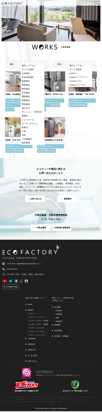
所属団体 (58, 322)
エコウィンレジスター (36, 328)
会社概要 (57, 308)
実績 (56, 318)
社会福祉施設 (19, 100)
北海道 (9, 100)
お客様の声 (32, 350)
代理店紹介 (32, 345)
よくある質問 (32, 356)
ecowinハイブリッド (15, 105)
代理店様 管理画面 (61, 337)
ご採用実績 (32, 339)
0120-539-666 (12, 270)
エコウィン (32, 314)
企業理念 (58, 311)
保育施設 (51, 151)
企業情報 (58, 315)
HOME (30, 305)
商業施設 (83, 105)
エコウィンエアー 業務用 (38, 325)
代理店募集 (58, 331)
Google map (11, 287)
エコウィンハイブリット (37, 318)
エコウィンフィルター (36, 332)
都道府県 (10, 109)
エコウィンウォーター (36, 336)
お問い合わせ (32, 362)
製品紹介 (31, 311)
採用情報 (57, 325)
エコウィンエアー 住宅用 (38, 321)
